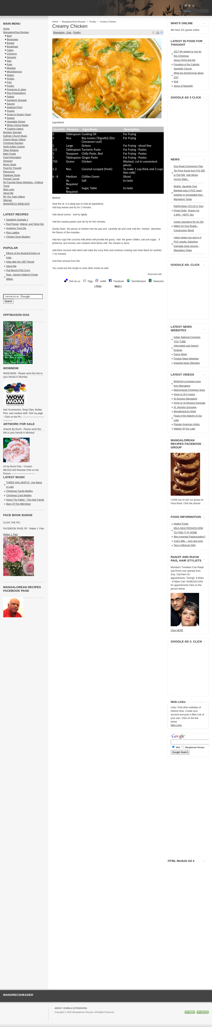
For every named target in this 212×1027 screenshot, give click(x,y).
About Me (8, 193)
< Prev (97, 286)
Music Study (9, 164)
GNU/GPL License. (107, 1015)
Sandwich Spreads (17, 100)
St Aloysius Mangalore (185, 398)
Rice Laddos (12, 232)
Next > (118, 286)
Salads (10, 96)
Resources (9, 171)
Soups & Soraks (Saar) (19, 114)
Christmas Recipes (13, 143)
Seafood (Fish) (14, 107)
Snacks (11, 111)
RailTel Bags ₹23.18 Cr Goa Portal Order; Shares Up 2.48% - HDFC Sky (188, 210)
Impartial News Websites (187, 363)
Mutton (10, 75)
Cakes (10, 50)
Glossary (8, 161)
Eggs (9, 64)
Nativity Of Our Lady (184, 428)
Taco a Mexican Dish (185, 545)
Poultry (92, 21)
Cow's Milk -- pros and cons (188, 541)
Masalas (11, 68)
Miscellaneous (14, 71)
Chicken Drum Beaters (18, 236)
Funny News (180, 354)
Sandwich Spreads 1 (17, 219)
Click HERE (177, 630)
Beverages (12, 39)
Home (55, 21)
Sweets (11, 118)
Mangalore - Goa (62, 32)
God (176, 81)
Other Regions (10, 150)
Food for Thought (12, 168)
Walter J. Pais (10, 534)
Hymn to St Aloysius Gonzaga (189, 403)
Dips (9, 61)
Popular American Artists (187, 424)
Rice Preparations (16, 93)
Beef (9, 36)
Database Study (11, 175)
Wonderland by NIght (185, 411)
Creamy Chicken (69, 26)
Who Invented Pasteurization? (189, 536)
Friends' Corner (11, 178)
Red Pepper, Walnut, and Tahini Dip (25, 224)
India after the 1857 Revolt (20, 261)
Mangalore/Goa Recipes (74, 21)
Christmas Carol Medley (19, 495)
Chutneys (12, 53)
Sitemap (7, 200)
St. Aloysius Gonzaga (185, 407)
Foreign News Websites (186, 358)
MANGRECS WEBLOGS (16, 203)
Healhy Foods (181, 523)
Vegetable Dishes (16, 121)
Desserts (11, 57)
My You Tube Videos (14, 196)
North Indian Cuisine (14, 146)
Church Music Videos (14, 139)
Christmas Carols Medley (19, 491)
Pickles (10, 78)
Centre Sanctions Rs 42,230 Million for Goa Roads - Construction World (188, 226)
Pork (9, 82)
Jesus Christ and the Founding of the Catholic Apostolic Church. (186, 64)
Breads (10, 43)
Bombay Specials (12, 132)
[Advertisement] (107, 302)
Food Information (12, 157)
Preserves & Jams (16, 89)
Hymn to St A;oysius (184, 394)
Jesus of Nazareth (183, 86)
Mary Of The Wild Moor (18, 504)
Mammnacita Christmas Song (189, 390)
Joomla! (58, 1015)
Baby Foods (9, 153)
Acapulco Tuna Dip (16, 228)
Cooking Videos (15, 128)
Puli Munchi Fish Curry (18, 270)
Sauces (11, 103)
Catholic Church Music (15, 136)
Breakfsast (12, 46)
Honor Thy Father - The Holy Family (25, 499)
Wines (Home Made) (18, 125)
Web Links (8, 189)
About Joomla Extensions (71, 1008)
